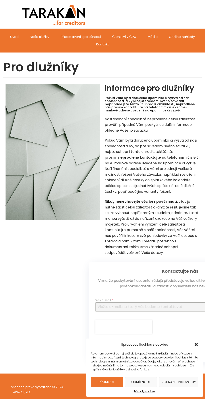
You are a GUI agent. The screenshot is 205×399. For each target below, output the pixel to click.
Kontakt (102, 44)
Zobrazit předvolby (179, 382)
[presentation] (171, 327)
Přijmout (107, 382)
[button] (196, 344)
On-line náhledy (182, 36)
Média (153, 36)
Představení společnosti (81, 36)
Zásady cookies (144, 391)
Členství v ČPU (124, 36)
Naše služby (39, 36)
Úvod (14, 36)
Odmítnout (141, 382)
